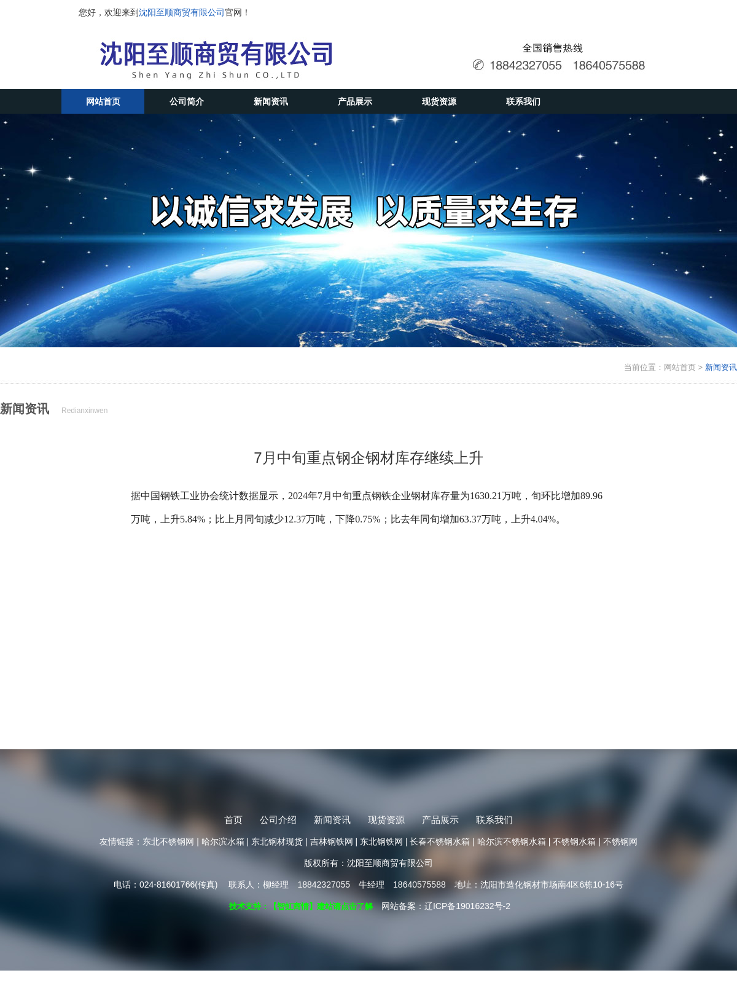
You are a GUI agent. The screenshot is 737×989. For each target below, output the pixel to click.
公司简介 (187, 101)
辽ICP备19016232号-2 (467, 906)
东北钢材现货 (277, 841)
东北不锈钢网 (168, 841)
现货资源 (439, 101)
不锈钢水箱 (574, 841)
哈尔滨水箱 (222, 841)
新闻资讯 (271, 101)
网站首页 (103, 101)
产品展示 (355, 101)
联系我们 (523, 101)
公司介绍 (278, 819)
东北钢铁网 (381, 841)
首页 (233, 819)
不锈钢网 (620, 841)
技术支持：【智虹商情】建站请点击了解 (301, 906)
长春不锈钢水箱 (440, 841)
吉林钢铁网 (331, 841)
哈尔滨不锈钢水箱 (511, 841)
